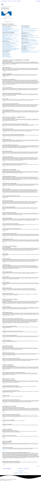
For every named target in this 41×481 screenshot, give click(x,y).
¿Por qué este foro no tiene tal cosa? (26, 50)
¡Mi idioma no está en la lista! (6, 37)
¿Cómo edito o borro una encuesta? (7, 45)
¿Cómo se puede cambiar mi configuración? (8, 33)
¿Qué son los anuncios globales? (6, 54)
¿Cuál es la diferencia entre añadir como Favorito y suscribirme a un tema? (30, 43)
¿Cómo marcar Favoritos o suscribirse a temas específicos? (29, 44)
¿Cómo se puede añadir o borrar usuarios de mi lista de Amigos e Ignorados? (30, 37)
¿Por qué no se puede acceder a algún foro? (8, 46)
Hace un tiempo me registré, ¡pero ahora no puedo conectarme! (11, 29)
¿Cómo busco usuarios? (24, 41)
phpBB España (9, 480)
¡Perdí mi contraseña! (5, 30)
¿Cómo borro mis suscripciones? (25, 46)
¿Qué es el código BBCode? (6, 51)
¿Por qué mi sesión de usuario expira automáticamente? (10, 31)
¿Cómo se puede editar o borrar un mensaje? (8, 42)
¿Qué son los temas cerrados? (6, 56)
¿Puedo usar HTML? (5, 52)
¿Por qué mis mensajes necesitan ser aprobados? (9, 49)
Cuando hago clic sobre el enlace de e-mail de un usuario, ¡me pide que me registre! (10, 40)
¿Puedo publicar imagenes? (6, 53)
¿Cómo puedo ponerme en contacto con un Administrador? (29, 52)
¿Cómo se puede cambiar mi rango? (7, 39)
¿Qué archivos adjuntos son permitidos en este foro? (28, 47)
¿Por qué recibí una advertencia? (6, 47)
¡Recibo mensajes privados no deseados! (27, 34)
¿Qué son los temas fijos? (5, 55)
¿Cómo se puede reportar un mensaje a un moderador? (10, 48)
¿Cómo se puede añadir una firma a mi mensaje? (9, 43)
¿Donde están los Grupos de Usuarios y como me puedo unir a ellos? (29, 28)
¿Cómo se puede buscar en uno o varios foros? (27, 39)
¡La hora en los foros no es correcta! (7, 35)
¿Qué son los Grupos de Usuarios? (26, 27)
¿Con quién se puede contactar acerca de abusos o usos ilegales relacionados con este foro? (30, 51)
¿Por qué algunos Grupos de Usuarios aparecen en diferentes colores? (29, 31)
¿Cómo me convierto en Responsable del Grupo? (28, 29)
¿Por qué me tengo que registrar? (6, 26)
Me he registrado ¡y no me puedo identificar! (8, 28)
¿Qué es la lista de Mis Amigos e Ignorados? (27, 36)
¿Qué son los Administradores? (25, 26)
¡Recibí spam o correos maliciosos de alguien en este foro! (29, 35)
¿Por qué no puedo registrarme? (6, 27)
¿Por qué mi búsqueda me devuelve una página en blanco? (29, 40)
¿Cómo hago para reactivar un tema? (7, 50)
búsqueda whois (32, 453)
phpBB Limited (35, 443)
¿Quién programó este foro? (25, 49)
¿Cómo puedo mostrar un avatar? (6, 38)
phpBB (21, 141)
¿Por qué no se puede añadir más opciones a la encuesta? (10, 44)
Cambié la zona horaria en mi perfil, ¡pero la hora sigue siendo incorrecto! (10, 36)
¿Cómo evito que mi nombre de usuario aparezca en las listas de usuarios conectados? (11, 34)
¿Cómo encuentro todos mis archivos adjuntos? (27, 48)
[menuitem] (8, 1)
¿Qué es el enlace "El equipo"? (25, 32)
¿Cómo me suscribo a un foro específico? (27, 45)
